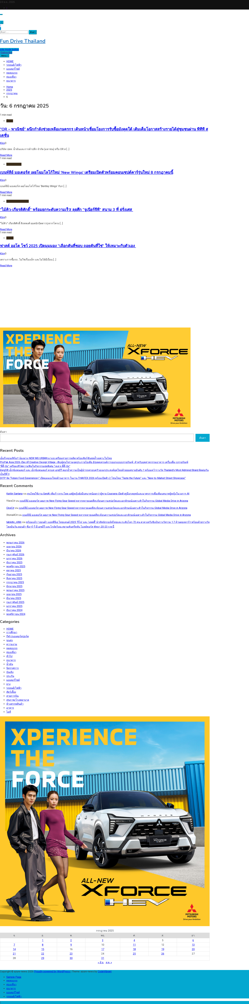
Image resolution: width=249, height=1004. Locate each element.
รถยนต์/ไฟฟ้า (13, 64)
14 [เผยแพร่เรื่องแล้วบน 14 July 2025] (14, 949)
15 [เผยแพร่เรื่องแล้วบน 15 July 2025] (42, 949)
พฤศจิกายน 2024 (15, 614)
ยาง (8, 684)
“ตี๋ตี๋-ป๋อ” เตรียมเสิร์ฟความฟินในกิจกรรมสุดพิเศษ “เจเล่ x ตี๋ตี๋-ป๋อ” (35, 466)
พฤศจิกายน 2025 (15, 566)
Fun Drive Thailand (22, 41)
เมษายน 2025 (14, 594)
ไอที (8, 711)
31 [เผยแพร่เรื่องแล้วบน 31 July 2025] (102, 958)
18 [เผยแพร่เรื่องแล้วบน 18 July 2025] (134, 949)
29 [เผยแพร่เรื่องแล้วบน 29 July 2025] (42, 958)
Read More (6, 155)
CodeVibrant (104, 971)
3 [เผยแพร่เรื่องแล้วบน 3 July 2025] (102, 940)
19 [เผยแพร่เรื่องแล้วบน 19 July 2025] (162, 949)
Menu (4, 56)
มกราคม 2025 (14, 606)
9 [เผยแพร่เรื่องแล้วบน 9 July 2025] (71, 944)
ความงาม (11, 644)
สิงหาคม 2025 (14, 578)
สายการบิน (12, 695)
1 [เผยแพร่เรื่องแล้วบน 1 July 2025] (42, 940)
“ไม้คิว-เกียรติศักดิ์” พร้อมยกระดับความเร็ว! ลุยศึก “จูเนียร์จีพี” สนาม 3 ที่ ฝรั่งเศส (66, 209)
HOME (9, 61)
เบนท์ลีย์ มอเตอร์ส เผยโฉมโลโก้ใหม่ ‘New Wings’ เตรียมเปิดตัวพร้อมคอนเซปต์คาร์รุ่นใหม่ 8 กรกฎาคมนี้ (86, 172)
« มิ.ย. (101, 962)
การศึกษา (11, 632)
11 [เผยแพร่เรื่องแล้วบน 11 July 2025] (134, 944)
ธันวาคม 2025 (14, 562)
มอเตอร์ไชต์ (13, 68)
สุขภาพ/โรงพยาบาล (17, 699)
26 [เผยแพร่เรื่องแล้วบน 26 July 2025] (162, 953)
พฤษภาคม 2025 (15, 590)
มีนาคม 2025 (13, 598)
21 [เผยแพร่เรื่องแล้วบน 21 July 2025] (14, 953)
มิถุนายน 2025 (14, 586)
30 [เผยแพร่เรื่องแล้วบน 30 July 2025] (71, 958)
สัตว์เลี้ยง (11, 691)
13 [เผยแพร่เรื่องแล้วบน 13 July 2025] (193, 944)
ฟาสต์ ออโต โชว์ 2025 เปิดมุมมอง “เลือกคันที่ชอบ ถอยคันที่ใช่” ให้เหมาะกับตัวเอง (68, 245)
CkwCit (10, 507)
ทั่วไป (9, 656)
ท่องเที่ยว (11, 76)
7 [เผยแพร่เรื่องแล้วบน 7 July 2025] (14, 944)
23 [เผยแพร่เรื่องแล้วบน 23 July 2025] (71, 953)
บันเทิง (9, 672)
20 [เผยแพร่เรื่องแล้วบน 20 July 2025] (193, 949)
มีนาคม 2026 (13, 550)
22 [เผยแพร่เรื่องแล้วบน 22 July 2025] (42, 953)
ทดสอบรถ (11, 72)
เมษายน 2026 (14, 546)
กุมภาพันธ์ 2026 (15, 554)
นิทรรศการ (12, 668)
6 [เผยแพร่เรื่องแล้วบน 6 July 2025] (193, 940)
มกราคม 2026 (14, 558)
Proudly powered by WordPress (52, 971)
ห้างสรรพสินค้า (15, 703)
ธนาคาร (11, 80)
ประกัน (10, 676)
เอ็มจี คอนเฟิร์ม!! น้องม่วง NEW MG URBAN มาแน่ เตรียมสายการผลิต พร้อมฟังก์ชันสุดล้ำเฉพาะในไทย (56, 458)
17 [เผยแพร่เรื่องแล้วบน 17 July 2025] (102, 949)
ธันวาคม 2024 (14, 610)
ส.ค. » (109, 962)
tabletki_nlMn (13, 522)
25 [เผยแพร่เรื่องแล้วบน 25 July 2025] (134, 953)
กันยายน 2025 (14, 574)
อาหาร (10, 707)
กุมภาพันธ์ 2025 (15, 602)
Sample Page (13, 977)
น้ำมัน (9, 120)
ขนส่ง (9, 640)
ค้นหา (3, 431)
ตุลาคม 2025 (13, 570)
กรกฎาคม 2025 (15, 582)
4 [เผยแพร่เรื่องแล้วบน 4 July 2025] (134, 940)
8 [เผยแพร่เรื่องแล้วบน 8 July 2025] (42, 944)
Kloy (2, 143)
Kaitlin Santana (14, 493)
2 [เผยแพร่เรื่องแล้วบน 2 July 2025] (71, 940)
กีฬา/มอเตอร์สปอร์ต (17, 201)
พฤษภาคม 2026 (15, 542)
